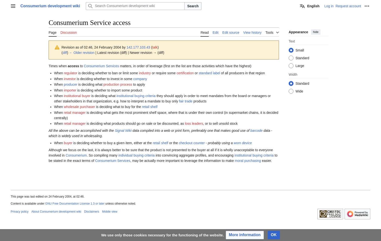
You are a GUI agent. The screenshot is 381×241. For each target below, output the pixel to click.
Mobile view (109, 211)
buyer (68, 143)
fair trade (185, 101)
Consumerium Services (101, 66)
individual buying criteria (136, 155)
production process (118, 84)
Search (193, 6)
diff (65, 53)
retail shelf (149, 107)
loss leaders (194, 123)
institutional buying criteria (136, 96)
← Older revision (82, 53)
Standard (302, 58)
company (140, 79)
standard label (209, 73)
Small (299, 50)
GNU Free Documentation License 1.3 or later (74, 203)
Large (299, 66)
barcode (256, 131)
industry (145, 73)
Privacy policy (19, 211)
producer (70, 84)
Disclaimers (91, 211)
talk (155, 47)
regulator (70, 73)
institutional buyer (77, 96)
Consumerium (76, 155)
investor (70, 79)
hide (316, 32)
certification (185, 73)
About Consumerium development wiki (56, 211)
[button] (245, 235)
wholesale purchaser (79, 107)
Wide (299, 91)
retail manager (75, 113)
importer (70, 90)
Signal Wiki (123, 131)
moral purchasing (248, 161)
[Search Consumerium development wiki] (135, 6)
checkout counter (192, 143)
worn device (243, 143)
